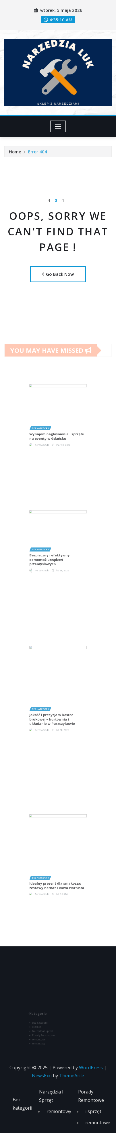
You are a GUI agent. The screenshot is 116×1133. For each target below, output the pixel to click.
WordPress (91, 1067)
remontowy (59, 1111)
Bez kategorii (22, 1103)
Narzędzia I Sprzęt (51, 1096)
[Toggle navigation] (58, 126)
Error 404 (37, 153)
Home (15, 153)
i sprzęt (93, 1111)
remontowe (97, 1122)
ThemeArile (71, 1075)
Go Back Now (58, 274)
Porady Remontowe (91, 1096)
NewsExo (42, 1075)
